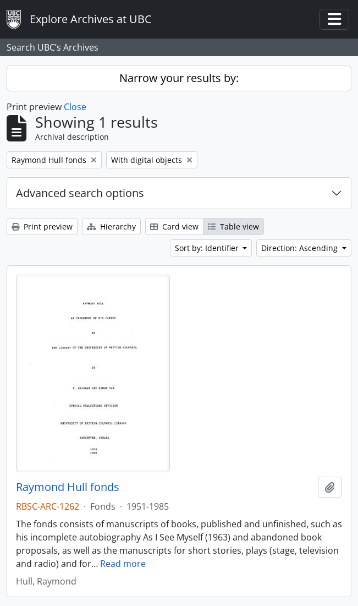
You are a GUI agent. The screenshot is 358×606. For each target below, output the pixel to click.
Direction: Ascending (300, 248)
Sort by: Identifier (208, 248)
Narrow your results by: (179, 77)
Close (75, 107)
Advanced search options (80, 192)
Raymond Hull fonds (67, 487)
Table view (233, 226)
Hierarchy (111, 226)
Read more (123, 564)
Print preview (42, 226)
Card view (174, 226)
